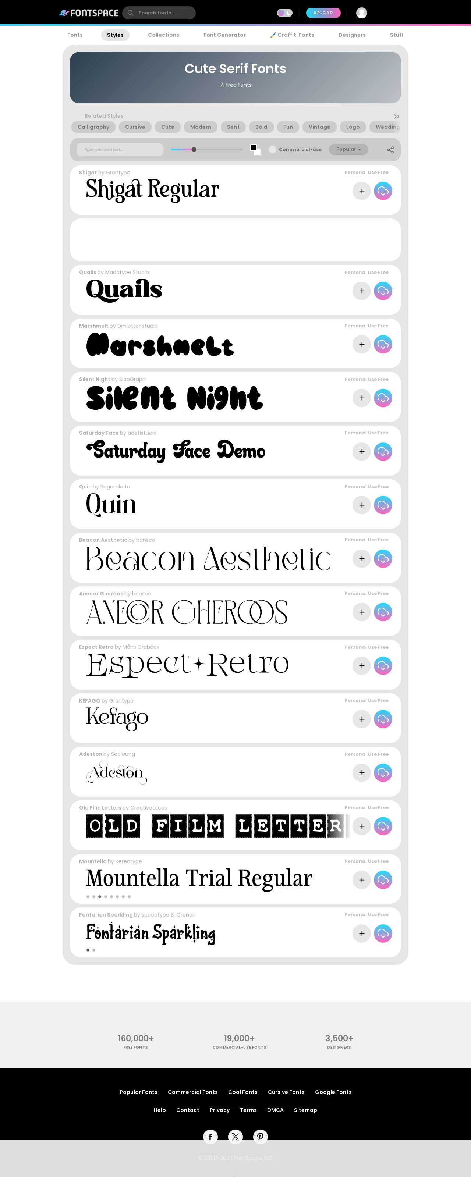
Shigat (88, 172)
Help (160, 1110)
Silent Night (94, 379)
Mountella (93, 861)
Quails (87, 272)
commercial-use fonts (240, 1047)
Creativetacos (148, 807)
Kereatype (129, 861)
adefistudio (142, 433)
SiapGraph (132, 379)
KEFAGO (89, 700)
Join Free (395, 12)
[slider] (194, 149)
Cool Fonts (243, 1092)
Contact (187, 1110)
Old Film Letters (100, 807)
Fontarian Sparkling (106, 914)
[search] (159, 12)
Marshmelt (94, 326)
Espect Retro (96, 647)
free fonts (136, 1047)
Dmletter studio (137, 326)
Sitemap (305, 1110)
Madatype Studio (127, 272)
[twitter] (235, 1137)
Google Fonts (333, 1092)
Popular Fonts (138, 1092)
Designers (352, 35)
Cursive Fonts (286, 1092)
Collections (163, 35)
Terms (248, 1110)
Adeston (90, 754)
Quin (85, 486)
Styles (115, 35)
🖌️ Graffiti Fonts (292, 35)
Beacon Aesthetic (103, 540)
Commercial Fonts (193, 1092)
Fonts (75, 35)
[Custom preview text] (120, 149)
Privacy (220, 1110)
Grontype (118, 172)
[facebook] (210, 1137)
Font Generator (224, 35)
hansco (145, 540)
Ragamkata (115, 486)
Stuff (397, 35)
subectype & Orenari (168, 914)
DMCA (275, 1110)
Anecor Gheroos (101, 593)
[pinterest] (260, 1137)
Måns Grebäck (141, 647)
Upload (323, 12)
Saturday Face (99, 433)
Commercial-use (300, 149)
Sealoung (123, 754)
